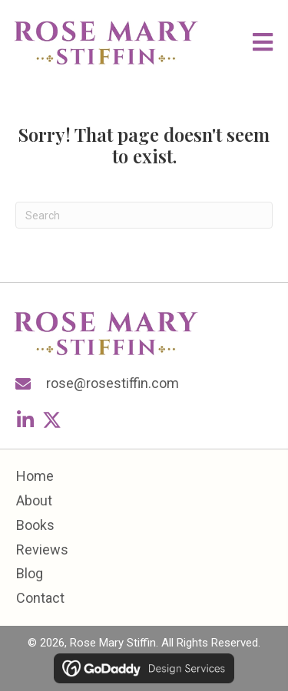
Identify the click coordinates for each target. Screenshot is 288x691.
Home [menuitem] (35, 476)
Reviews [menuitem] (42, 549)
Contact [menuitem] (40, 598)
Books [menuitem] (35, 525)
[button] (25, 419)
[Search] (144, 215)
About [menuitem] (34, 500)
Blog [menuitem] (29, 573)
